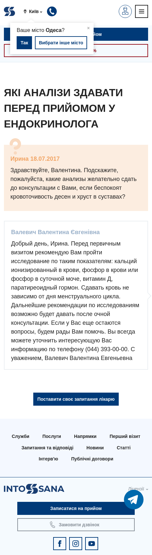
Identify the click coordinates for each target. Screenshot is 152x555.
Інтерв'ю (48, 458)
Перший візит (125, 436)
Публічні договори (92, 458)
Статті (123, 447)
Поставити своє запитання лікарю (75, 399)
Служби (20, 436)
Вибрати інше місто (61, 42)
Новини (95, 447)
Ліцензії (136, 488)
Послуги (51, 436)
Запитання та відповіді (47, 447)
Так (24, 42)
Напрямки (85, 436)
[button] (35, 11)
